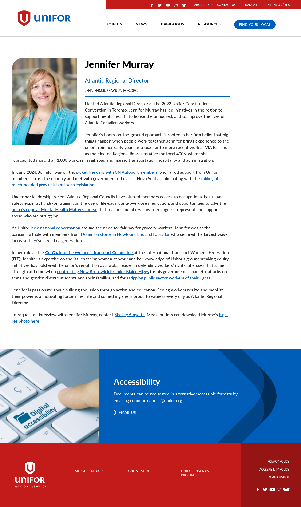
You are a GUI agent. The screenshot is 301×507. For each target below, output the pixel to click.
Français (250, 5)
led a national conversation (55, 227)
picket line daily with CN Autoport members (116, 172)
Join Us (114, 24)
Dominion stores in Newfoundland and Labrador (125, 234)
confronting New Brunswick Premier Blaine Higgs (103, 271)
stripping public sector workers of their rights (168, 277)
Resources (209, 24)
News (141, 24)
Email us (127, 412)
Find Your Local (255, 25)
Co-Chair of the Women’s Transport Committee (89, 252)
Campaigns (172, 24)
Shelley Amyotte (130, 314)
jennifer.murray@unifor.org (111, 90)
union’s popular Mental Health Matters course (54, 209)
